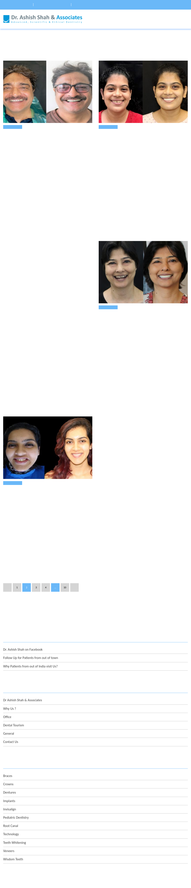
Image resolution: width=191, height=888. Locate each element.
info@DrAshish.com (26, 849)
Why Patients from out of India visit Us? (30, 619)
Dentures (9, 746)
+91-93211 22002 (25, 839)
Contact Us (10, 695)
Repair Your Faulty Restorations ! (126, 135)
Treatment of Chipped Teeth (121, 311)
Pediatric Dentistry (16, 771)
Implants (9, 754)
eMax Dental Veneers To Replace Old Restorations (43, 135)
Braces (7, 729)
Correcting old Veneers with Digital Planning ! (40, 455)
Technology (11, 787)
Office (7, 670)
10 (65, 540)
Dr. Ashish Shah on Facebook (23, 603)
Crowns (8, 737)
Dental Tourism (13, 678)
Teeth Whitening (14, 796)
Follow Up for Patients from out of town (30, 611)
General (8, 687)
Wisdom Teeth (13, 812)
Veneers (11, 126)
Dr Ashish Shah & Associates (22, 653)
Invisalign (9, 762)
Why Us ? (9, 662)
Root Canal (10, 779)
